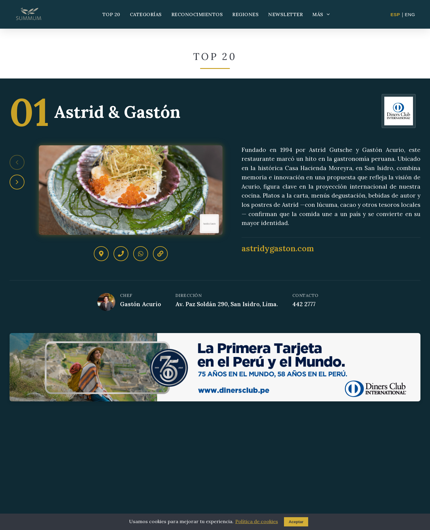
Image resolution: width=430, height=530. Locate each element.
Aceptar (296, 522)
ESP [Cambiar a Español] (395, 14)
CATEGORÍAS (146, 14)
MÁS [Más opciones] (321, 14)
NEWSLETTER (285, 14)
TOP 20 (111, 14)
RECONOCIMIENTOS (197, 14)
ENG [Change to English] (410, 14)
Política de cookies (256, 521)
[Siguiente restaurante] (17, 182)
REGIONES (245, 14)
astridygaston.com (278, 248)
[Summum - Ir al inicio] (28, 14)
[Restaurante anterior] (17, 162)
